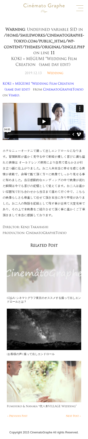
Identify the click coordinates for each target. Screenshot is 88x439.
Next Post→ (73, 416)
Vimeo (14, 95)
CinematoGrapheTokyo (63, 89)
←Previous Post (17, 416)
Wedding (55, 73)
